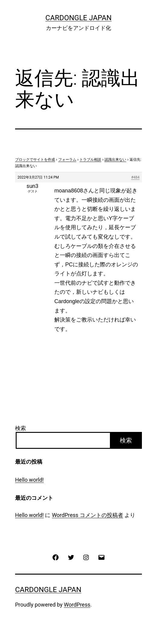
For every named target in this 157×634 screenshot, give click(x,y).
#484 (135, 177)
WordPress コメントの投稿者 (87, 515)
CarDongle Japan (78, 18)
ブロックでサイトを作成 (35, 159)
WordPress (77, 604)
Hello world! (29, 480)
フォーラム (67, 159)
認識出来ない (115, 159)
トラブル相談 (90, 159)
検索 (20, 428)
